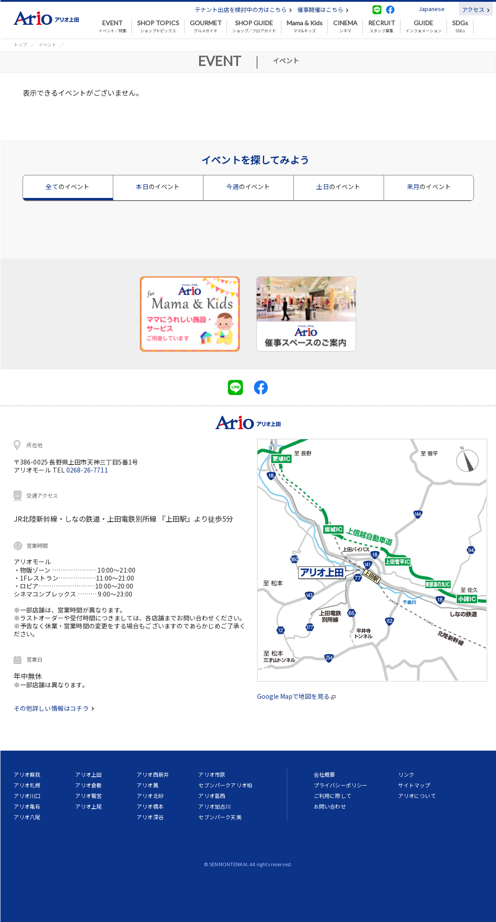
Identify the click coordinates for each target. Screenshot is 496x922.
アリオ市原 (211, 774)
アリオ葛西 (211, 795)
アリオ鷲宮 (88, 795)
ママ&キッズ (305, 26)
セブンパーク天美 (219, 817)
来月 (429, 186)
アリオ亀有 (27, 806)
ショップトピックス (158, 26)
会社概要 (324, 774)
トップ (20, 44)
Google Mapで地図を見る (296, 696)
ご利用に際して (332, 795)
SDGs (460, 26)
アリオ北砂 (150, 795)
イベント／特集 (113, 26)
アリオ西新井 (153, 774)
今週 (248, 186)
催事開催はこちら (323, 9)
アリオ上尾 (88, 806)
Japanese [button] (432, 8)
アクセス (476, 9)
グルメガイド (206, 26)
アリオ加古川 (214, 806)
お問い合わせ (330, 806)
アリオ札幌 (27, 785)
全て (67, 186)
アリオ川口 (27, 795)
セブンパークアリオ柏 (225, 785)
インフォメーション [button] (424, 26)
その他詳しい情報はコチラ (54, 708)
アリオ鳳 (147, 785)
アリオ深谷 (150, 817)
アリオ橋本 (150, 806)
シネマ (345, 26)
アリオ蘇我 (27, 774)
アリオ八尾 (27, 817)
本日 (158, 186)
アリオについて (417, 795)
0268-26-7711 (87, 469)
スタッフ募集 (381, 26)
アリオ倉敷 (88, 785)
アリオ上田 (88, 774)
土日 (338, 186)
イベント (47, 44)
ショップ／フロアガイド (254, 26)
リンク (406, 774)
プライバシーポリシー (341, 785)
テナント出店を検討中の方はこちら (243, 9)
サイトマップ (414, 785)
